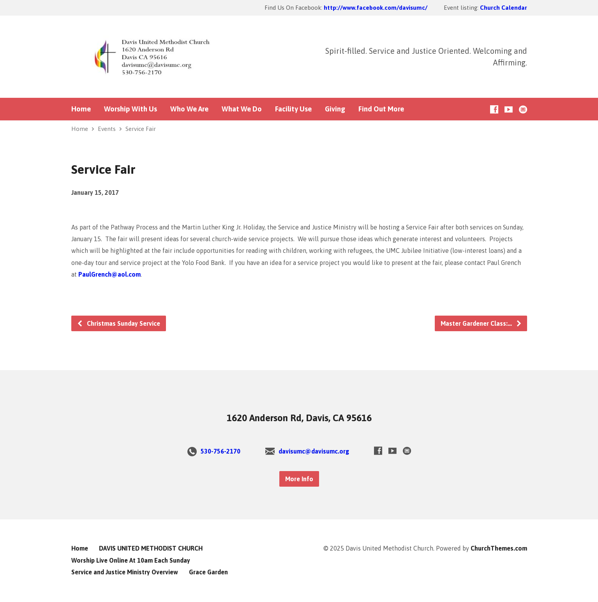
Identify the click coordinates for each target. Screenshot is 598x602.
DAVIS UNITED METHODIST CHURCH (151, 548)
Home (81, 109)
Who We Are (189, 109)
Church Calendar (503, 7)
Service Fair (140, 128)
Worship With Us (130, 109)
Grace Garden (208, 572)
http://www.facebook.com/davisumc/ (375, 7)
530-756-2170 (220, 451)
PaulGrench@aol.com (109, 274)
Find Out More (381, 109)
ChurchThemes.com (499, 548)
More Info (299, 478)
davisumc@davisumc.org (314, 451)
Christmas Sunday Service (118, 323)
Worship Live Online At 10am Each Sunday (130, 560)
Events (107, 128)
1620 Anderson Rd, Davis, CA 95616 (299, 418)
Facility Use (293, 109)
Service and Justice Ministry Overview (124, 572)
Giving (335, 109)
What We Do (242, 109)
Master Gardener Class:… (481, 323)
